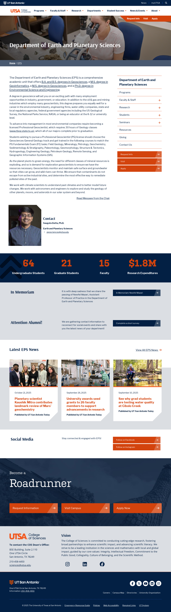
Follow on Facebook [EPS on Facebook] (137, 440)
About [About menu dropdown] (154, 10)
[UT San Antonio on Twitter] (139, 583)
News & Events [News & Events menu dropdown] (137, 10)
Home (12, 63)
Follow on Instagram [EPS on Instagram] (137, 447)
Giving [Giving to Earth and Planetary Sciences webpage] (122, 137)
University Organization (149, 593)
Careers (106, 593)
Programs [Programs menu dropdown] (39, 10)
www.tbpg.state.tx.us (22, 131)
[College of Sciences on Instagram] (68, 565)
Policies (96, 605)
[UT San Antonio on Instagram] (158, 583)
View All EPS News (149, 350)
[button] (166, 3)
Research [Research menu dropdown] (76, 10)
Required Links (129, 605)
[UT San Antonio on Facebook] (132, 583)
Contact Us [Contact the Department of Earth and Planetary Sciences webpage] (125, 144)
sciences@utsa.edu (20, 565)
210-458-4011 (27, 591)
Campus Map (118, 593)
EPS (20, 63)
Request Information (34, 508)
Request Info (133, 18)
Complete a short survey (137, 323)
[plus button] (139, 100)
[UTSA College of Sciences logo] (20, 10)
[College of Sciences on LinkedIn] (85, 565)
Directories (132, 593)
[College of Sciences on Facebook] (103, 565)
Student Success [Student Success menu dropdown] (115, 10)
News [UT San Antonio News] (143, 3)
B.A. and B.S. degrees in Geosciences (64, 81)
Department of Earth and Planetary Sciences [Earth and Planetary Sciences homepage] (137, 82)
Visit (145, 18)
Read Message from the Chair (93, 198)
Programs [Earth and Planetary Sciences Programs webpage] (124, 92)
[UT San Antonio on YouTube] (145, 583)
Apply (155, 18)
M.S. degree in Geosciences (49, 85)
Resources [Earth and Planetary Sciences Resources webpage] (125, 129)
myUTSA (155, 3)
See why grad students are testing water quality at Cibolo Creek (136, 402)
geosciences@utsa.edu (58, 232)
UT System (144, 605)
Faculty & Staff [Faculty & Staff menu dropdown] (57, 10)
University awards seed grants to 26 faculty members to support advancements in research (86, 404)
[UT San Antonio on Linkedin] (152, 583)
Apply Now (138, 508)
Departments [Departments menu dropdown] (94, 10)
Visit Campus (86, 508)
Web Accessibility (111, 605)
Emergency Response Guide (77, 605)
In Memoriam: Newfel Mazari (137, 293)
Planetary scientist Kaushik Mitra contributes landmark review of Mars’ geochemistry (33, 404)
